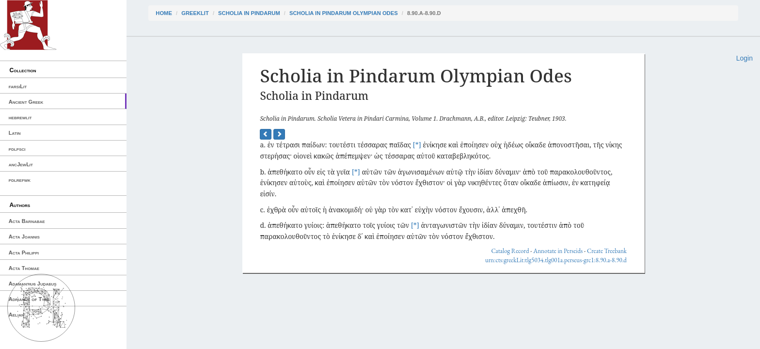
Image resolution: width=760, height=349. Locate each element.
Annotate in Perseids (558, 251)
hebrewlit (20, 117)
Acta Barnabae (27, 221)
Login (744, 58)
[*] (417, 144)
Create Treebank (607, 251)
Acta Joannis (24, 236)
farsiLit (18, 86)
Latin (15, 133)
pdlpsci (17, 149)
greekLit (195, 13)
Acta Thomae (24, 268)
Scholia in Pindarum (249, 13)
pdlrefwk (20, 180)
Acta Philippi (24, 252)
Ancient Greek (26, 102)
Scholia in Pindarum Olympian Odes (343, 13)
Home (164, 13)
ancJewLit (21, 164)
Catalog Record (510, 251)
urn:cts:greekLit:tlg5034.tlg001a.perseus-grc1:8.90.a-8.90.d (556, 260)
